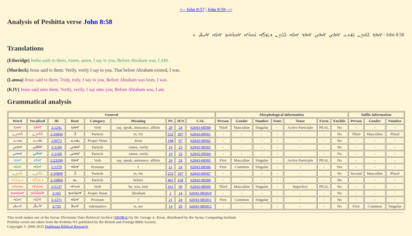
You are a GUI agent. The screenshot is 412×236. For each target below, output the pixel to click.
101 (170, 186)
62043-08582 (200, 140)
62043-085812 (200, 206)
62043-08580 (200, 127)
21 (170, 167)
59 (180, 186)
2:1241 (56, 127)
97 (180, 140)
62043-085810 (200, 193)
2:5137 (56, 186)
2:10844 (56, 134)
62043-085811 (200, 199)
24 (180, 127)
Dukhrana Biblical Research (66, 226)
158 (180, 180)
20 (170, 127)
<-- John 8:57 (192, 9)
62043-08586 (200, 167)
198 (170, 140)
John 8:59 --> (220, 9)
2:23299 (56, 160)
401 (170, 180)
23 (180, 147)
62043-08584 (200, 154)
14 (180, 193)
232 (170, 134)
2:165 (56, 193)
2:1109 (56, 147)
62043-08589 (200, 186)
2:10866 (56, 180)
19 (170, 147)
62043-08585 (200, 160)
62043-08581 (200, 134)
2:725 (56, 206)
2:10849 (56, 173)
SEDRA (121, 217)
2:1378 (56, 167)
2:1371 (56, 199)
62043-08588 (200, 180)
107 (180, 134)
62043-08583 (200, 147)
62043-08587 (200, 173)
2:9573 (56, 140)
